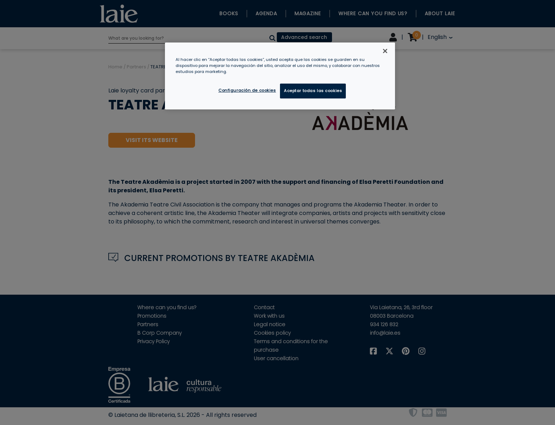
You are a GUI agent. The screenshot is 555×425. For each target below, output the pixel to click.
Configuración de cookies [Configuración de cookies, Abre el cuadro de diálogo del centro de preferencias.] (247, 90)
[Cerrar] (385, 51)
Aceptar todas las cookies (313, 91)
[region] (280, 75)
